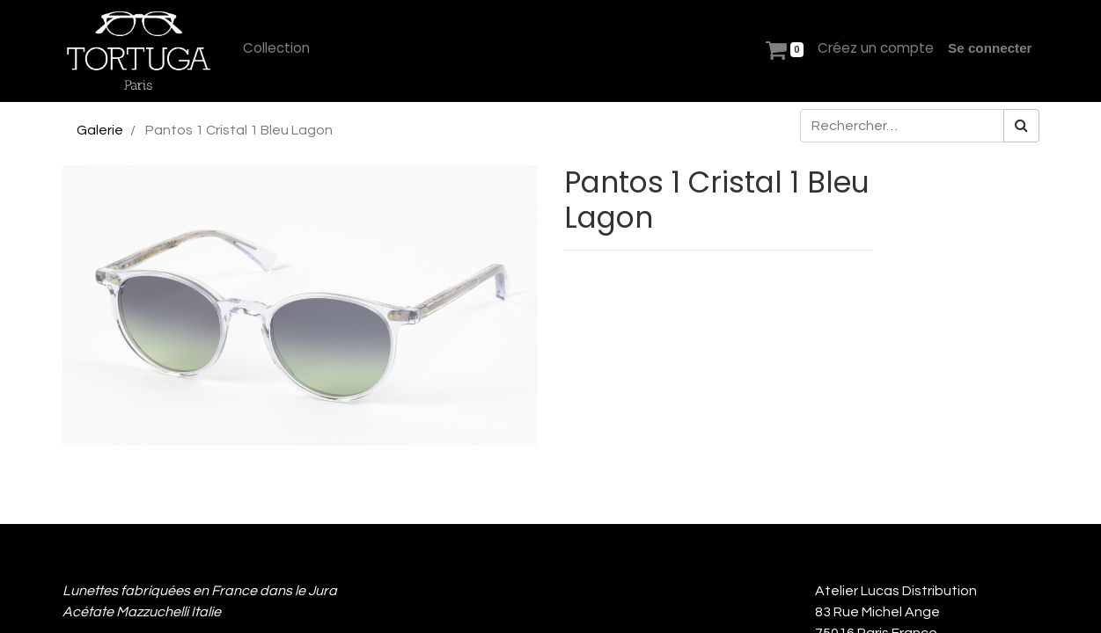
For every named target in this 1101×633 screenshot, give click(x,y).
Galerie (100, 130)
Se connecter (989, 47)
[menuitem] (276, 49)
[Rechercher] (1021, 125)
